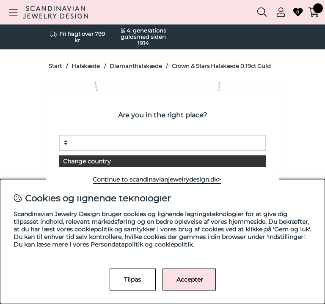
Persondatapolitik (117, 244)
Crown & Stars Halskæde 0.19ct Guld (221, 66)
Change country (87, 161)
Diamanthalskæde (136, 66)
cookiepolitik (173, 244)
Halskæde (86, 66)
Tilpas (132, 279)
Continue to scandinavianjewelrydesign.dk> (157, 179)
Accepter (189, 279)
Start (55, 66)
